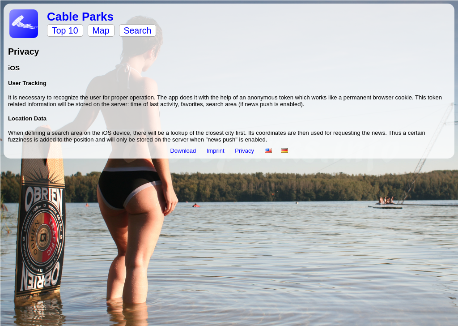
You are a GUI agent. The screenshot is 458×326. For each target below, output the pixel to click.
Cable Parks (80, 16)
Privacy (245, 150)
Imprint (216, 150)
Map (101, 30)
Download (183, 150)
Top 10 (65, 30)
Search (138, 30)
